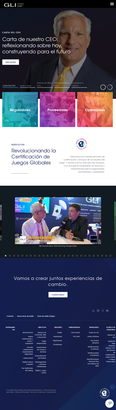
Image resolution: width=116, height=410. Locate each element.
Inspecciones (28, 358)
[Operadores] (95, 109)
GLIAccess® (75, 332)
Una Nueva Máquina (95, 341)
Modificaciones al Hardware (93, 354)
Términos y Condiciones (38, 392)
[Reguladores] (20, 109)
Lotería (59, 332)
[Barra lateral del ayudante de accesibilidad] (112, 387)
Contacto (10, 316)
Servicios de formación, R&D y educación (40, 334)
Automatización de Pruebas (40, 357)
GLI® (14, 5)
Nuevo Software (93, 336)
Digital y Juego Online (40, 371)
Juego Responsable (41, 342)
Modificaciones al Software (93, 348)
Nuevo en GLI (94, 332)
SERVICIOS (42, 327)
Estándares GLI (10, 328)
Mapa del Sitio (51, 392)
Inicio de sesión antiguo (46, 316)
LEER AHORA (10, 62)
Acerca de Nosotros (110, 328)
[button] (58, 221)
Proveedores (57, 344)
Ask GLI (109, 403)
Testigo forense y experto (27, 363)
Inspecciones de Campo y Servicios (41, 349)
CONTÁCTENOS (58, 294)
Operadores (57, 336)
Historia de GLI (111, 336)
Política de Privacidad (22, 392)
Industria (58, 327)
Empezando (94, 327)
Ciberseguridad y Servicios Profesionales (40, 364)
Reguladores (57, 340)
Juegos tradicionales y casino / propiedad (27, 339)
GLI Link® (76, 336)
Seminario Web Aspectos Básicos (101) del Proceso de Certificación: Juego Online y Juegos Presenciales (110, 351)
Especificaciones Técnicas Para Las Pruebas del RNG (93, 362)
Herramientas (74, 327)
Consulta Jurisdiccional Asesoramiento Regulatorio (27, 350)
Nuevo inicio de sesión (25, 316)
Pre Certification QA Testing (27, 369)
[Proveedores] (57, 109)
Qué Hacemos (28, 332)
